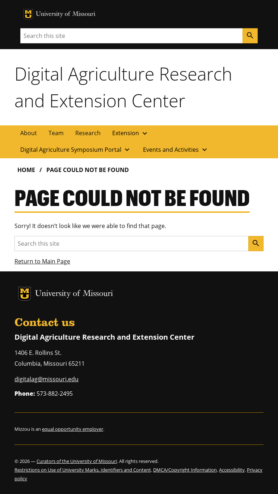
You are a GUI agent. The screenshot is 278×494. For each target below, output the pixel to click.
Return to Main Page (42, 261)
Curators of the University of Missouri (77, 461)
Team (56, 133)
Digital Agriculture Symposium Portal (75, 149)
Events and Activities (176, 149)
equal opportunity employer (72, 429)
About (28, 133)
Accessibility (232, 470)
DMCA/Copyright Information (185, 470)
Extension (130, 133)
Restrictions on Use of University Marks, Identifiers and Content (82, 470)
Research (88, 133)
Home (26, 170)
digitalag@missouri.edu (46, 379)
